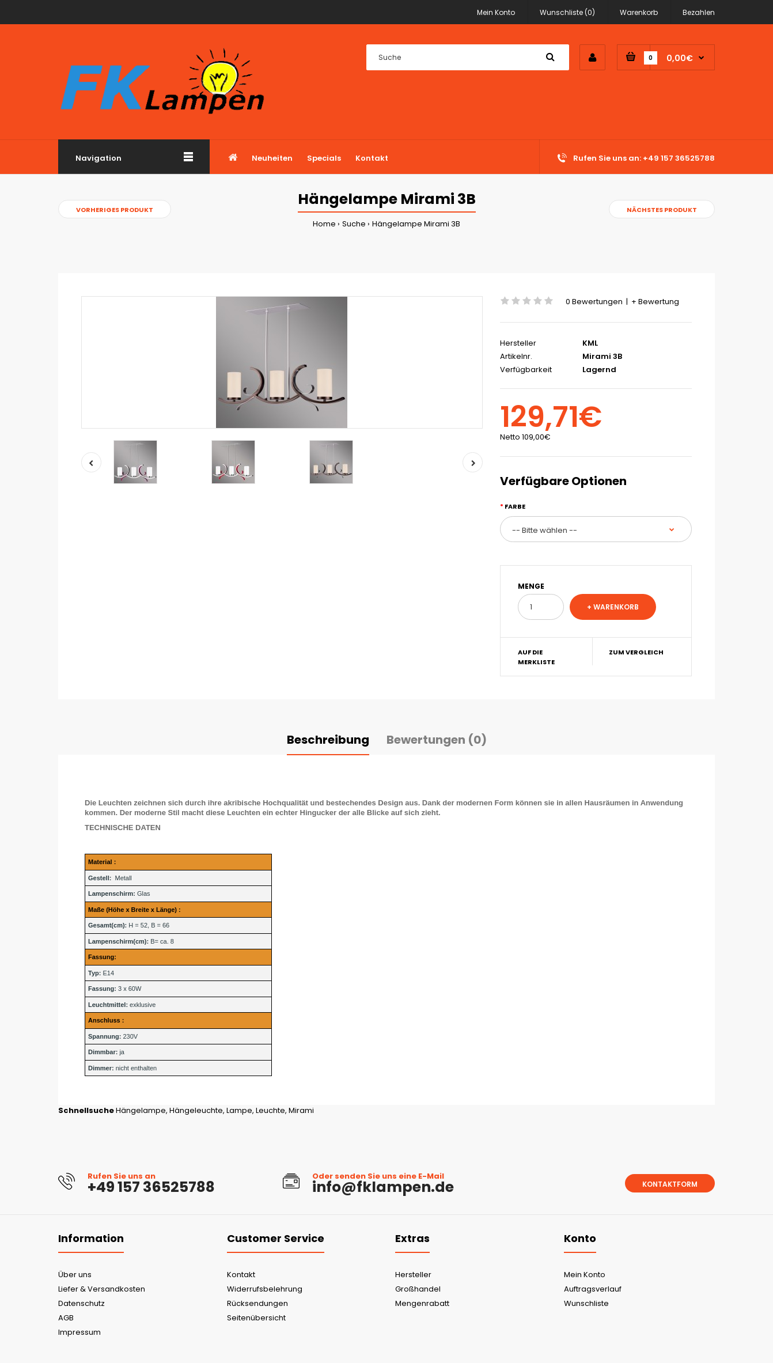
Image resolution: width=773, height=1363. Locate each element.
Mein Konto (496, 12)
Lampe (239, 1110)
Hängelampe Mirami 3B (416, 223)
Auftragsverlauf (593, 1289)
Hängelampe (141, 1110)
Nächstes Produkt (662, 209)
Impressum (79, 1332)
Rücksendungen (257, 1303)
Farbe (515, 506)
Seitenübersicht (256, 1317)
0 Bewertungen (594, 301)
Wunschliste (586, 1303)
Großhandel (418, 1289)
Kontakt (241, 1274)
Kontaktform (670, 1184)
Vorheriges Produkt (114, 209)
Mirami (301, 1110)
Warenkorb (639, 12)
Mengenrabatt (422, 1303)
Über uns (75, 1274)
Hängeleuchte (196, 1110)
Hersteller (413, 1274)
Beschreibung (328, 740)
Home (324, 223)
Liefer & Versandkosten (101, 1289)
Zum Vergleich (636, 652)
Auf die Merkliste (536, 657)
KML (590, 343)
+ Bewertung (655, 301)
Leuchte (270, 1110)
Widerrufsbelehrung (264, 1289)
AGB (66, 1317)
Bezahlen (699, 12)
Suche (354, 223)
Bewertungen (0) (436, 740)
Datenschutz (81, 1303)
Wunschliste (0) (567, 12)
